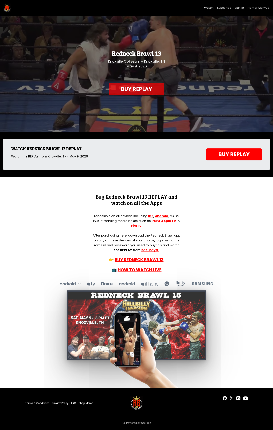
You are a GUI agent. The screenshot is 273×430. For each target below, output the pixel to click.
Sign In (239, 8)
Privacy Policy (60, 403)
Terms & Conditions (37, 403)
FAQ (73, 403)
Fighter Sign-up (258, 8)
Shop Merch (86, 403)
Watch (209, 8)
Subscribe (224, 8)
